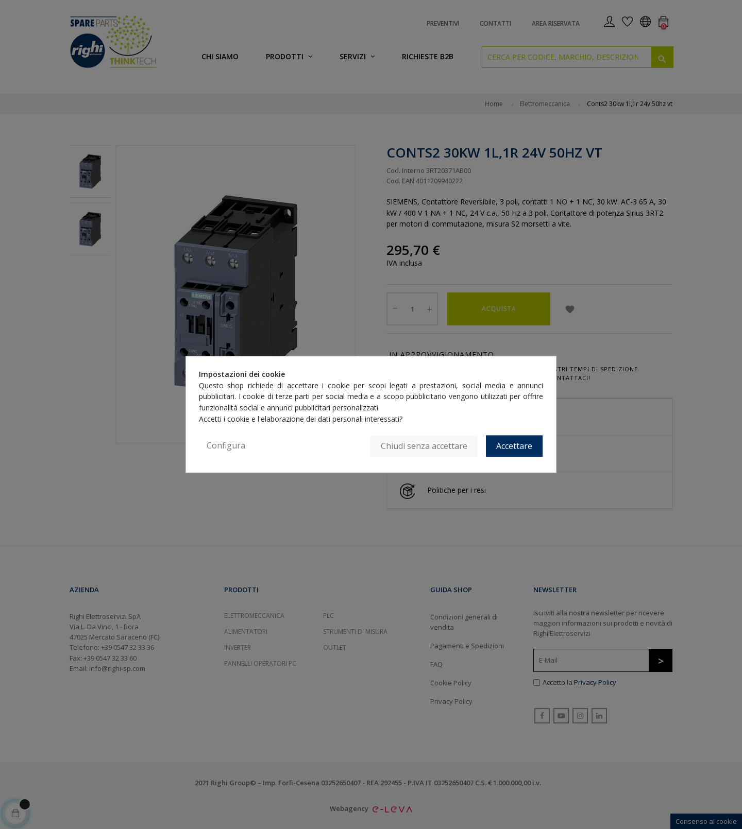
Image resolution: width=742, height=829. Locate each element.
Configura (226, 446)
